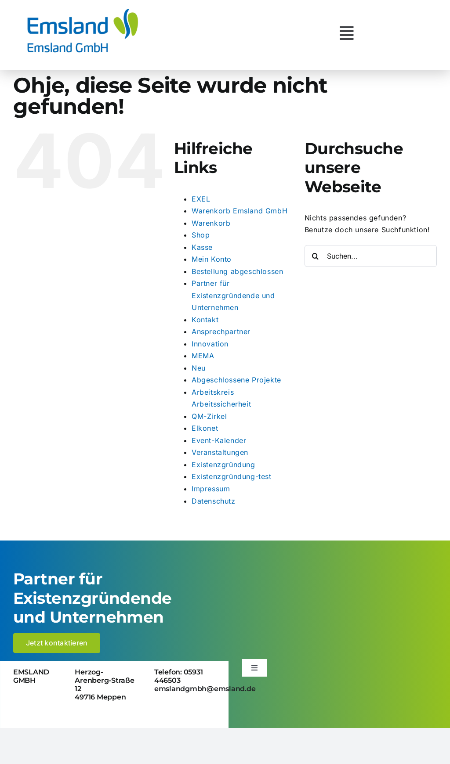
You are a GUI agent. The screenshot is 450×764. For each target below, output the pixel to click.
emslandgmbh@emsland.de (205, 689)
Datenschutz (214, 501)
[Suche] (316, 256)
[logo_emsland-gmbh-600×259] (82, 10)
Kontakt (205, 319)
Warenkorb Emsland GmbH (239, 210)
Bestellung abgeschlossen (237, 271)
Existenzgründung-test (232, 476)
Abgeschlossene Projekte (236, 379)
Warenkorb (211, 223)
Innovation (210, 343)
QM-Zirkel (209, 416)
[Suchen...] (371, 256)
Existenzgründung (223, 464)
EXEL (201, 199)
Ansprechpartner (221, 331)
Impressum (211, 488)
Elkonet (205, 428)
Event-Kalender (219, 440)
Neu (199, 368)
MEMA (203, 355)
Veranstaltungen (220, 452)
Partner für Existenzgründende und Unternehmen (233, 295)
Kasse (202, 247)
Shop (201, 235)
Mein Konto (212, 259)
